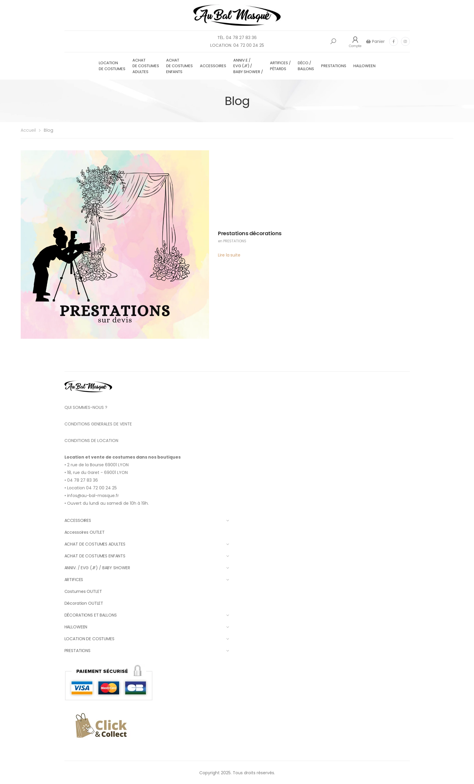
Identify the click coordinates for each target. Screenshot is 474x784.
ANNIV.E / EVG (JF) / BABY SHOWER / (248, 66)
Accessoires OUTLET (84, 532)
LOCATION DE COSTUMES (112, 66)
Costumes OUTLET (83, 591)
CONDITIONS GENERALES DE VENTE (98, 424)
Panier (378, 41)
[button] (333, 41)
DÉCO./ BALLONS (306, 66)
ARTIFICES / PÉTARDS (280, 66)
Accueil (28, 130)
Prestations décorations (250, 233)
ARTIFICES (146, 580)
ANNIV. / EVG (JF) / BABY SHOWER (146, 568)
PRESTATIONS (333, 66)
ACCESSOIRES (213, 66)
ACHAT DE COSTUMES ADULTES (145, 66)
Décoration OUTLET (83, 603)
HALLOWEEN (364, 66)
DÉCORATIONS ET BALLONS (146, 615)
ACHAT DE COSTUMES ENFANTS (179, 66)
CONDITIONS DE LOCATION (91, 440)
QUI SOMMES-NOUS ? (85, 407)
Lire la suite (229, 255)
